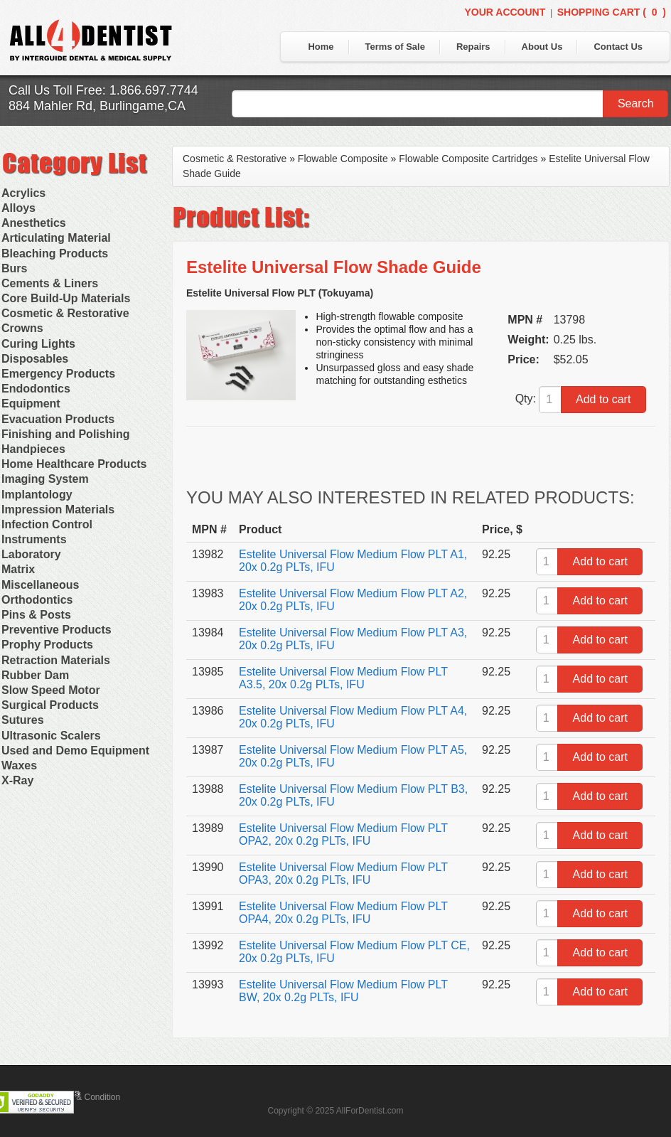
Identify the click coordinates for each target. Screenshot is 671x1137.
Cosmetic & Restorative (65, 313)
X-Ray (17, 780)
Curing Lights (38, 344)
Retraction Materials (55, 660)
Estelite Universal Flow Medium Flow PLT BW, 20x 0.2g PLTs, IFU (343, 990)
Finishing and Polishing (65, 434)
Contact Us (618, 46)
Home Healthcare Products (74, 464)
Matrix (18, 569)
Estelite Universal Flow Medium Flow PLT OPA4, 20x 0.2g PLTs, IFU (343, 912)
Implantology (37, 495)
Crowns (22, 328)
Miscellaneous (40, 585)
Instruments (34, 539)
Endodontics (35, 389)
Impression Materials (57, 509)
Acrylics (23, 193)
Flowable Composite (343, 158)
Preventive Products (56, 630)
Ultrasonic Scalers (51, 736)
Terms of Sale (395, 46)
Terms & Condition (85, 1097)
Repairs (473, 46)
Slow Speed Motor (50, 690)
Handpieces (33, 449)
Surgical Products (50, 705)
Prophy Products (47, 645)
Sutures (22, 720)
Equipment (30, 403)
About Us (542, 46)
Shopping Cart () (611, 12)
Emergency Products (58, 374)
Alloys (18, 208)
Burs (14, 268)
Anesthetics (33, 223)
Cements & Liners (49, 283)
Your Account (504, 12)
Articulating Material (56, 238)
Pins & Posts (36, 615)
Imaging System (45, 479)
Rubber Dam (35, 675)
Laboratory (31, 554)
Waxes (19, 765)
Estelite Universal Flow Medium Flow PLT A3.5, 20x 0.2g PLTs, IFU (343, 678)
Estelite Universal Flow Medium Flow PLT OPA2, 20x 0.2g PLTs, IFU (343, 834)
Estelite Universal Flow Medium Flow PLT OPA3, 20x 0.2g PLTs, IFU (343, 873)
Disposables (34, 359)
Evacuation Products (57, 419)
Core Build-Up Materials (65, 298)
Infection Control (46, 524)
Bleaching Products (54, 253)
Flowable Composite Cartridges (468, 158)
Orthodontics (37, 600)
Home (320, 46)
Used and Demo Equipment (75, 750)
